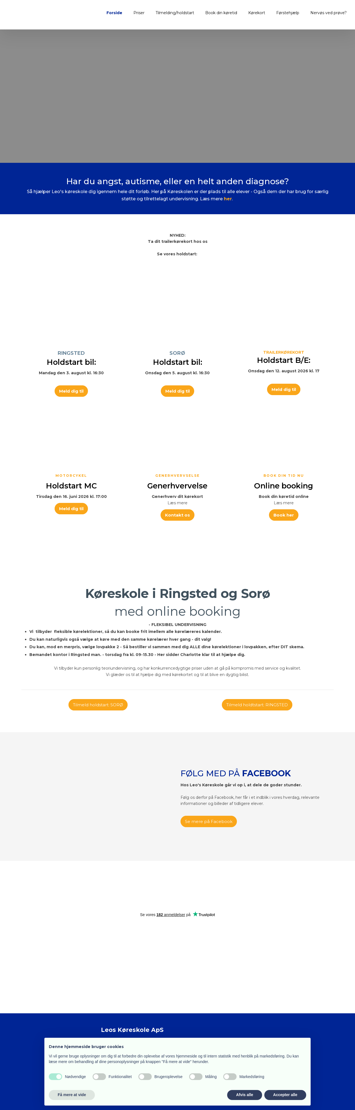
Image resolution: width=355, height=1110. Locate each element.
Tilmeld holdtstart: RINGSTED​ (257, 704)
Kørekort (256, 12)
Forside (114, 12)
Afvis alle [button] (244, 1094)
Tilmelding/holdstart (175, 12)
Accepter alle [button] (285, 1094)
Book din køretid (221, 12)
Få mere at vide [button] (72, 1094)
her (228, 198)
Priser (138, 12)
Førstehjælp (287, 12)
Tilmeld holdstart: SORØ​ (98, 704)
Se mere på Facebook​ (208, 821)
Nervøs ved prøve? (328, 12)
